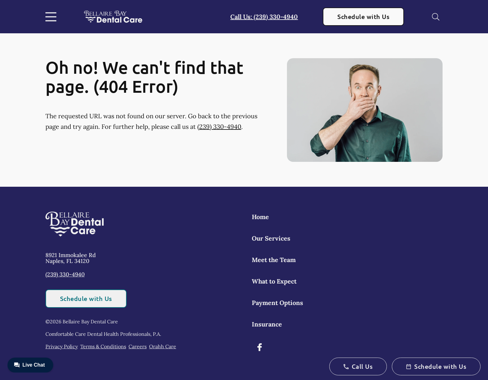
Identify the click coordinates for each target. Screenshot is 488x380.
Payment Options (277, 303)
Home (260, 217)
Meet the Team (274, 260)
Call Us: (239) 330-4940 (264, 17)
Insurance (267, 324)
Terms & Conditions (103, 346)
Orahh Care (162, 346)
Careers (138, 346)
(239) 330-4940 (219, 126)
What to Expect (274, 281)
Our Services (271, 238)
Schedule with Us (363, 16)
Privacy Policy (61, 346)
